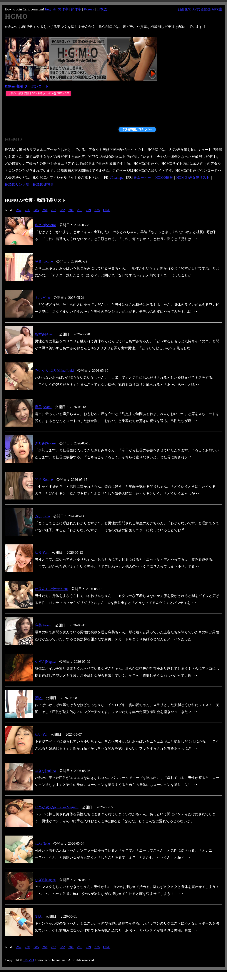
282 (62, 210)
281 (70, 210)
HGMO (28, 960)
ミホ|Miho (42, 297)
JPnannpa (117, 177)
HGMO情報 (164, 177)
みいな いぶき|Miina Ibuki (54, 370)
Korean (89, 9)
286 (27, 210)
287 (18, 210)
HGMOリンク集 (17, 184)
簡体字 (76, 9)
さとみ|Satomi (45, 225)
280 (79, 210)
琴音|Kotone (44, 261)
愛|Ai (38, 698)
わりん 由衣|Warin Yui (51, 589)
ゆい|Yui (41, 734)
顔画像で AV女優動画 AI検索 (199, 9)
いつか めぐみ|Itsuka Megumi (56, 807)
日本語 (102, 9)
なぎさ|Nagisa (45, 661)
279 (88, 210)
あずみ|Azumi (45, 334)
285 (36, 210)
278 (97, 210)
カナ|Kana (42, 516)
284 (44, 210)
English (50, 9)
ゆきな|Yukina (45, 771)
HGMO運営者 (43, 184)
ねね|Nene (42, 843)
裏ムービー (142, 177)
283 (53, 210)
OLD (106, 210)
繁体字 (63, 9)
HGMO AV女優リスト (193, 177)
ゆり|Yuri (41, 552)
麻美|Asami (43, 407)
